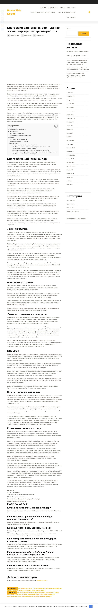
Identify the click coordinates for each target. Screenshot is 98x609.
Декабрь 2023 (71, 155)
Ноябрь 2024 (70, 122)
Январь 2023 (70, 173)
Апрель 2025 (70, 107)
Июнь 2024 (70, 133)
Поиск (69, 29)
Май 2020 (69, 181)
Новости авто (53, 7)
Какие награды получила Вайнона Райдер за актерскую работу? (32, 150)
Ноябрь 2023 (70, 159)
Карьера (11, 137)
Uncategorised (71, 200)
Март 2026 (70, 92)
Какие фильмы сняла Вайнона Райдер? (25, 153)
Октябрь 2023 (71, 162)
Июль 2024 (70, 129)
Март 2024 (70, 144)
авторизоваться (42, 580)
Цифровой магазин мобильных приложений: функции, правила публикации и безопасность (76, 75)
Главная (43, 7)
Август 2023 (70, 170)
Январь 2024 (70, 151)
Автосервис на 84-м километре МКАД (78, 51)
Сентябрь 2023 (71, 166)
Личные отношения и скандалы (21, 135)
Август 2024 (70, 125)
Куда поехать (70, 17)
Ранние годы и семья (18, 133)
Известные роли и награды (20, 141)
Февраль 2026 (71, 96)
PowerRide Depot (14, 12)
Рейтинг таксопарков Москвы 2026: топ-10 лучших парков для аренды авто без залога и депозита (77, 62)
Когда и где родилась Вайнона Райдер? (25, 145)
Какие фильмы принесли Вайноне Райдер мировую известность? (32, 146)
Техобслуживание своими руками (42, 12)
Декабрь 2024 (71, 118)
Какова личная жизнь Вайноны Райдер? (25, 148)
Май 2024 (69, 136)
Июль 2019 (70, 184)
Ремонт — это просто (67, 7)
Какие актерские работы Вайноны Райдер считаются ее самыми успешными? (36, 152)
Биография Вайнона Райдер (17, 129)
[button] (55, 126)
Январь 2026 (70, 100)
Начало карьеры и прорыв (19, 139)
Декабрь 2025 (71, 103)
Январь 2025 (70, 114)
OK (91, 606)
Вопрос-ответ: (14, 143)
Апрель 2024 (70, 140)
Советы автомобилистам (66, 12)
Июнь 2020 (70, 177)
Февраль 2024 (71, 148)
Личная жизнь (13, 131)
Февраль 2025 (71, 111)
